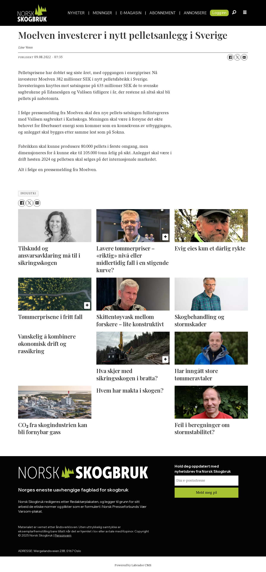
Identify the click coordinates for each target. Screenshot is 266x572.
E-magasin (130, 13)
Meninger (102, 13)
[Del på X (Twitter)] (237, 57)
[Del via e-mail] (244, 57)
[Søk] (234, 12)
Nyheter (76, 13)
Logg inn (219, 12)
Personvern (63, 535)
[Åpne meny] (245, 12)
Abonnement (162, 13)
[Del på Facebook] (230, 57)
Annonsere (195, 13)
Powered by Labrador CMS (133, 565)
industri (28, 193)
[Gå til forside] (32, 13)
